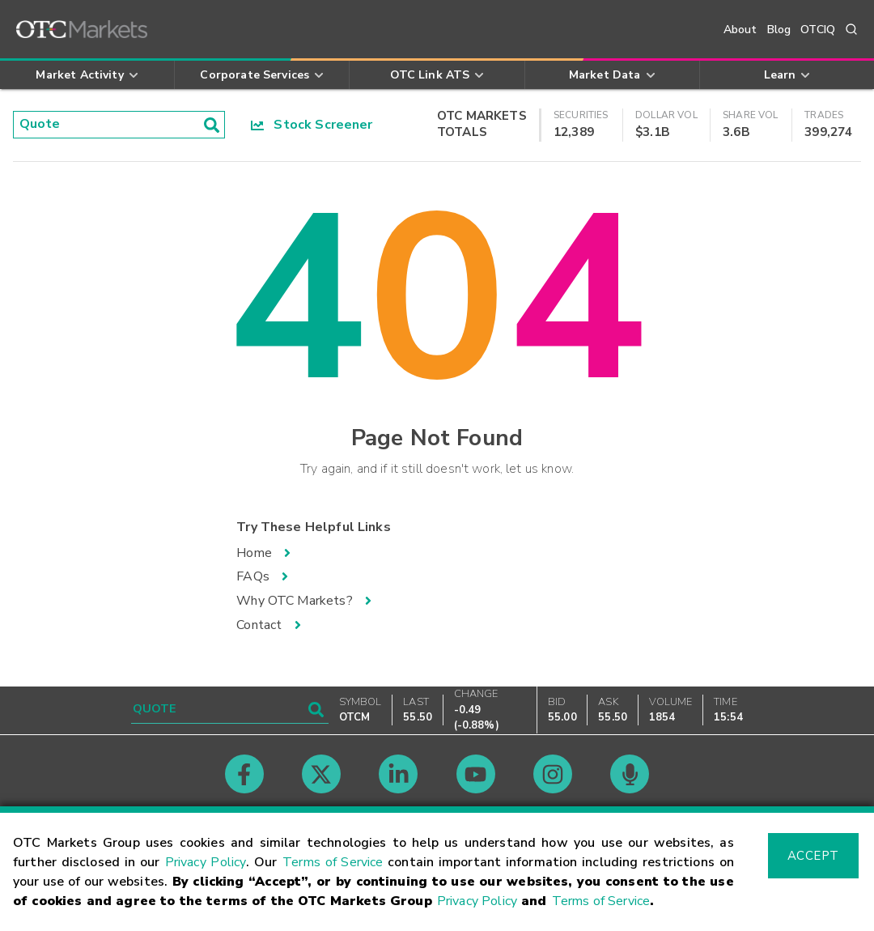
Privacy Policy (206, 862)
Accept (813, 856)
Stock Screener (312, 125)
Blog (779, 29)
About (740, 29)
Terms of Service (332, 862)
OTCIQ (817, 29)
